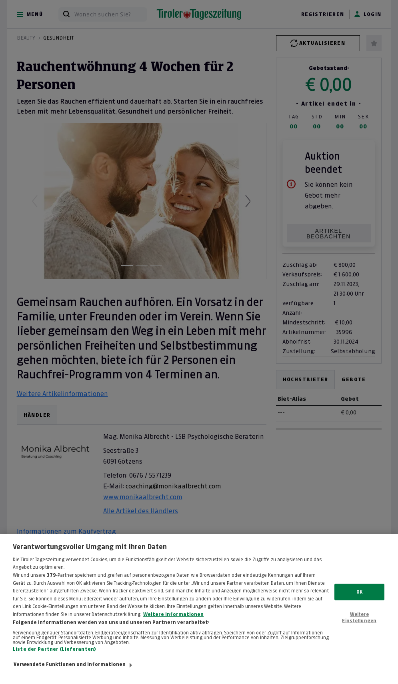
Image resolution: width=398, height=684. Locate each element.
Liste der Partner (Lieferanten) (54, 660)
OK (359, 602)
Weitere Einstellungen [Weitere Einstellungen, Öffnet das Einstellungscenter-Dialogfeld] (359, 628)
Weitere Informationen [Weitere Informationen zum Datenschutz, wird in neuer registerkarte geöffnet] (173, 625)
